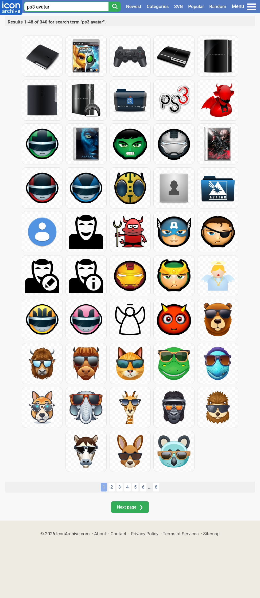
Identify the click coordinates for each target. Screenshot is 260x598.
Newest (133, 6)
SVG (178, 6)
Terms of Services (181, 533)
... (150, 487)
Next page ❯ (130, 507)
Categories (158, 6)
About (100, 533)
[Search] (114, 7)
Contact (118, 533)
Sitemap (211, 533)
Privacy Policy (144, 533)
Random (217, 6)
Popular (196, 6)
